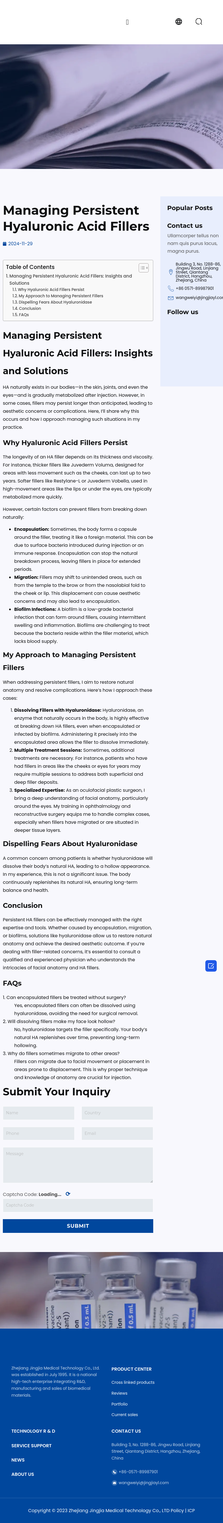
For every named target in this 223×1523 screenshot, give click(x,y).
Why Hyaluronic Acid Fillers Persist (51, 289)
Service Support (31, 1445)
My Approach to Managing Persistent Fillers (61, 296)
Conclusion (30, 308)
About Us (22, 1474)
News (17, 1460)
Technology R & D (33, 1431)
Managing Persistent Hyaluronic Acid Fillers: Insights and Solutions (70, 279)
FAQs (24, 315)
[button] (127, 22)
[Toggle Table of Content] (140, 268)
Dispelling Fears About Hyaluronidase (55, 302)
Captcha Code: (36, 1194)
